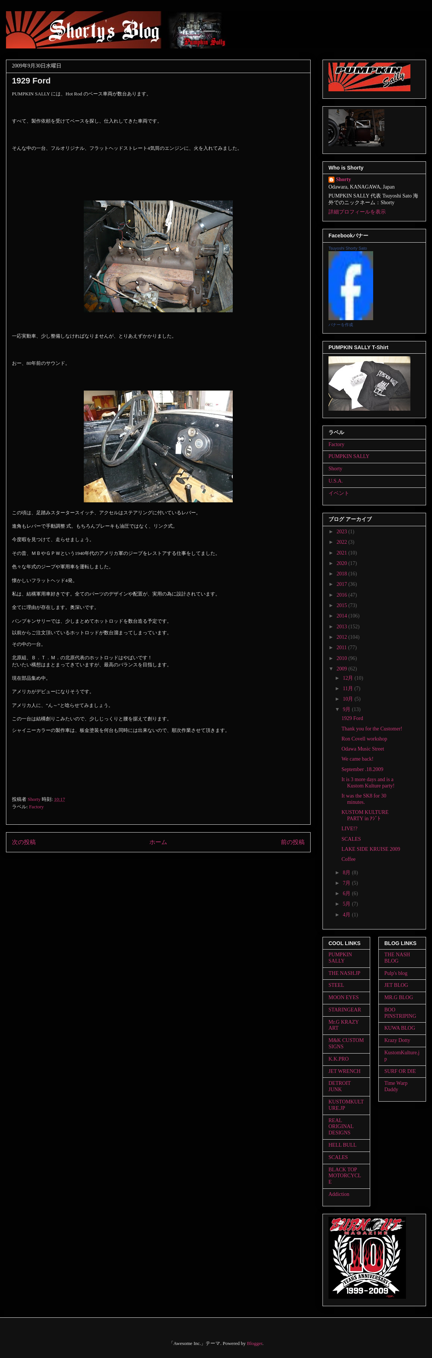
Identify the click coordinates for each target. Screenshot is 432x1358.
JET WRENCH (344, 1071)
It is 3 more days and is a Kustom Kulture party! (368, 783)
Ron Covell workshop (364, 739)
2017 (343, 584)
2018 (343, 574)
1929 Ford (352, 718)
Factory (36, 806)
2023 (343, 531)
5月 (347, 904)
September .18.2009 (362, 769)
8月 (347, 872)
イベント (338, 493)
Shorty (343, 179)
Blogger (254, 1343)
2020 (343, 563)
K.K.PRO (338, 1059)
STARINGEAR (344, 1010)
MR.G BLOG (398, 997)
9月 (347, 709)
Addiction (338, 1194)
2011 (342, 647)
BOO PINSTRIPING (400, 1013)
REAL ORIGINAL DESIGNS (340, 1127)
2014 (343, 616)
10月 (349, 699)
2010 (343, 658)
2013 (343, 626)
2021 (343, 553)
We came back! (358, 759)
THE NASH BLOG (397, 958)
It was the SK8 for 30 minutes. (364, 799)
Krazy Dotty (397, 1040)
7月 (347, 883)
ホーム (158, 842)
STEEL (336, 985)
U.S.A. (335, 481)
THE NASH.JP (344, 973)
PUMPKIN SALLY (348, 456)
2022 (343, 542)
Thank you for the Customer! (372, 729)
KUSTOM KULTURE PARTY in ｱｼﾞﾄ (365, 815)
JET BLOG (396, 985)
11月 (348, 688)
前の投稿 (293, 842)
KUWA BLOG (399, 1028)
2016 (343, 595)
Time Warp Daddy (395, 1086)
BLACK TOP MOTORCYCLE (344, 1176)
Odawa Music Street (363, 749)
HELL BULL (342, 1145)
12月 (349, 678)
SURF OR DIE (400, 1071)
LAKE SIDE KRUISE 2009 (371, 849)
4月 (347, 915)
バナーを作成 (340, 324)
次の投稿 (24, 842)
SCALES (351, 839)
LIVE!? (350, 828)
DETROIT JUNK (339, 1086)
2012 (343, 637)
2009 (343, 669)
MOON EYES (343, 997)
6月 (347, 893)
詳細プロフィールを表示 (357, 212)
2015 (343, 605)
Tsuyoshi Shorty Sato (347, 248)
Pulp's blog (395, 973)
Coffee (349, 859)
